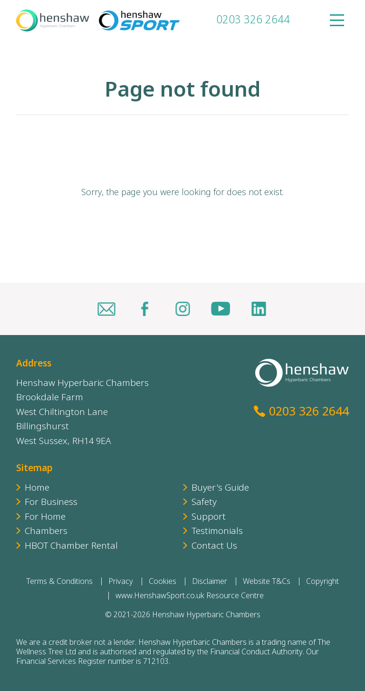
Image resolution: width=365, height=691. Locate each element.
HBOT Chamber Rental (71, 547)
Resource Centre (235, 597)
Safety (204, 503)
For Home (45, 517)
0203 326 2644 (253, 20)
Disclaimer (209, 582)
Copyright (322, 582)
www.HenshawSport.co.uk (159, 597)
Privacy (120, 582)
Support (209, 517)
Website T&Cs (266, 582)
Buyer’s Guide (220, 488)
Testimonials (217, 532)
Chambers (46, 532)
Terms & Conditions (59, 582)
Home (37, 488)
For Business (51, 503)
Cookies (162, 582)
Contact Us (214, 547)
